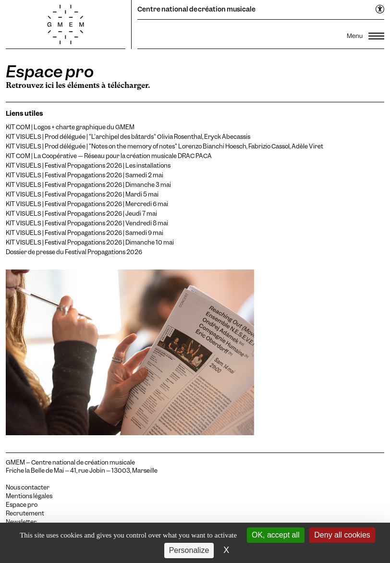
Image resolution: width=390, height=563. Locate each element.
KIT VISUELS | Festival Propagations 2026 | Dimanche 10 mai (90, 242)
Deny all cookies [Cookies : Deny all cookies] (342, 535)
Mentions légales (29, 496)
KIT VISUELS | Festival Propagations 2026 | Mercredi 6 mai (87, 204)
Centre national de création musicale (196, 9)
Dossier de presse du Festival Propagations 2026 (74, 252)
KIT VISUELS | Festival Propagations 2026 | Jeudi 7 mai (81, 213)
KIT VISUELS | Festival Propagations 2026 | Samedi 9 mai (84, 232)
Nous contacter (27, 487)
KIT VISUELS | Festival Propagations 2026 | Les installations (88, 165)
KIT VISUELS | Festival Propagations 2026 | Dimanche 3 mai (88, 184)
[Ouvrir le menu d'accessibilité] (380, 9)
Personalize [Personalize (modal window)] (189, 550)
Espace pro (21, 505)
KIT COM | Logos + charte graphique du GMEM (70, 127)
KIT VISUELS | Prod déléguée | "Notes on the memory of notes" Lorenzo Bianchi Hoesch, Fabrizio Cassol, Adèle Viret (164, 146)
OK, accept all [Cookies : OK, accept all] (276, 535)
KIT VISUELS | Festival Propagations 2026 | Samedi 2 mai (84, 175)
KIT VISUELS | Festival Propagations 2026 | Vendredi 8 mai (87, 223)
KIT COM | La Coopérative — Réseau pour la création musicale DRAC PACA (109, 155)
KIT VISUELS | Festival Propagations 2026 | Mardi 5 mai (82, 194)
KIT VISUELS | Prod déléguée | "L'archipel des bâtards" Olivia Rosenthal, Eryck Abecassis (128, 136)
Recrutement (25, 513)
